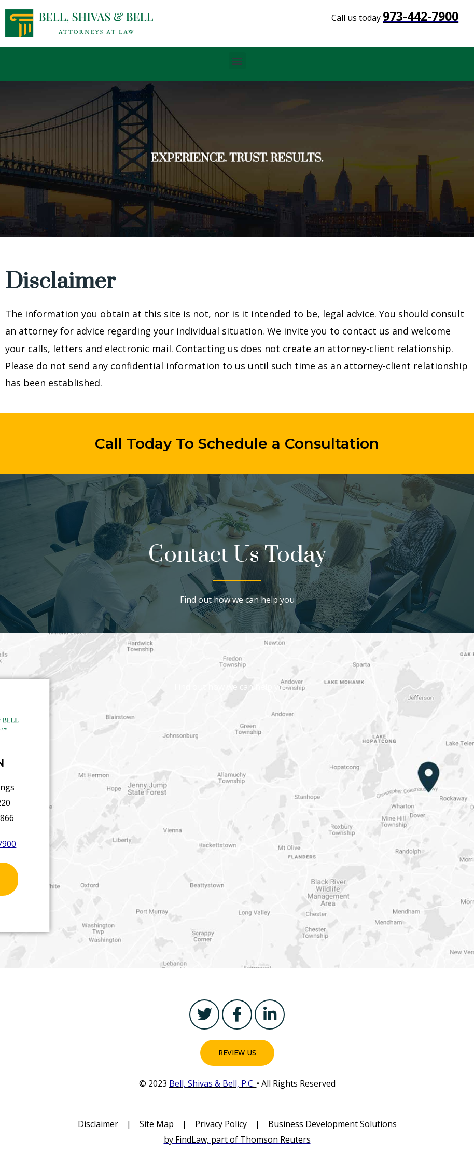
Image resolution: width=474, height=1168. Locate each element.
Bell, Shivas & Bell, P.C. (213, 1083)
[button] (237, 60)
